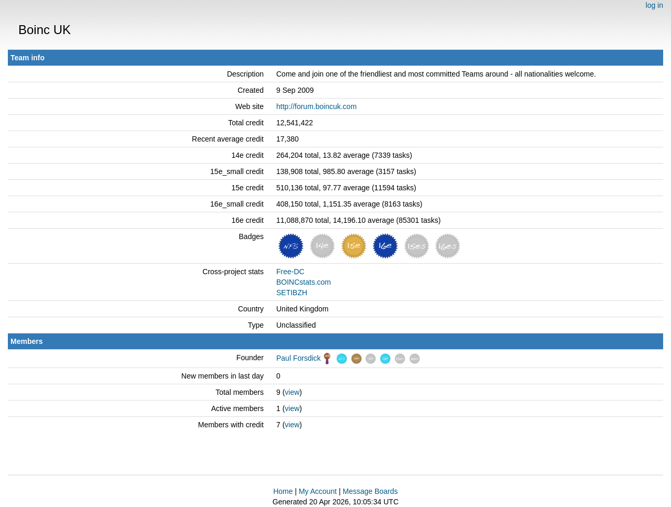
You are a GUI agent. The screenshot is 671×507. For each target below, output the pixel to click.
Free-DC (290, 271)
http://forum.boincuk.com (316, 106)
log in (654, 5)
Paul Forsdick (298, 358)
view (292, 392)
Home (283, 491)
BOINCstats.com (303, 282)
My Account (318, 491)
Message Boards (370, 491)
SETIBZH (291, 292)
